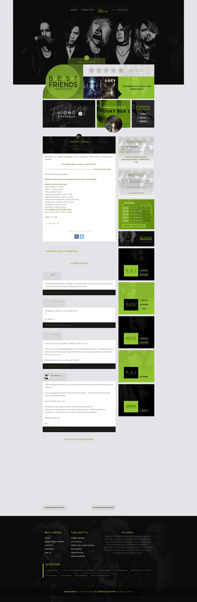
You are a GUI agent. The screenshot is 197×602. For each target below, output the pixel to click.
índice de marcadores (100, 575)
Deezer (143, 121)
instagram (144, 274)
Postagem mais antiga (54, 507)
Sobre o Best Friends (54, 542)
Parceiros (49, 549)
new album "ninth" (136, 193)
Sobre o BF (87, 10)
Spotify (143, 118)
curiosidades (52, 570)
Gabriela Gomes (124, 592)
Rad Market (76, 549)
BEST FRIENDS (132, 147)
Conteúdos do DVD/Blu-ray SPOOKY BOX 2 (137, 87)
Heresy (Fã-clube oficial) (83, 545)
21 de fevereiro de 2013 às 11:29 (57, 366)
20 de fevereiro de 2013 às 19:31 (57, 292)
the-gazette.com (136, 182)
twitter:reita (81, 575)
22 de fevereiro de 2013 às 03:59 (57, 429)
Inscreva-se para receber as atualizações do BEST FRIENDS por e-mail (136, 159)
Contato (122, 10)
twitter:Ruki (66, 575)
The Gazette (103, 11)
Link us (48, 553)
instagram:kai (103, 570)
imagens (90, 570)
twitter (144, 270)
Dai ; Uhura (55, 375)
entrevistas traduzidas (72, 570)
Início (73, 10)
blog (144, 410)
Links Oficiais (77, 553)
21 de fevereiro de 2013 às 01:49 (57, 325)
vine (143, 308)
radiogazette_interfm (140, 570)
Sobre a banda (78, 538)
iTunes (143, 114)
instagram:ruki (120, 570)
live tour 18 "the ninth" (136, 187)
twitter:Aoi (51, 575)
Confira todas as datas (134, 226)
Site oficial (76, 542)
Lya (52, 275)
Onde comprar (78, 556)
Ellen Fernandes (85, 592)
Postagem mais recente (103, 507)
